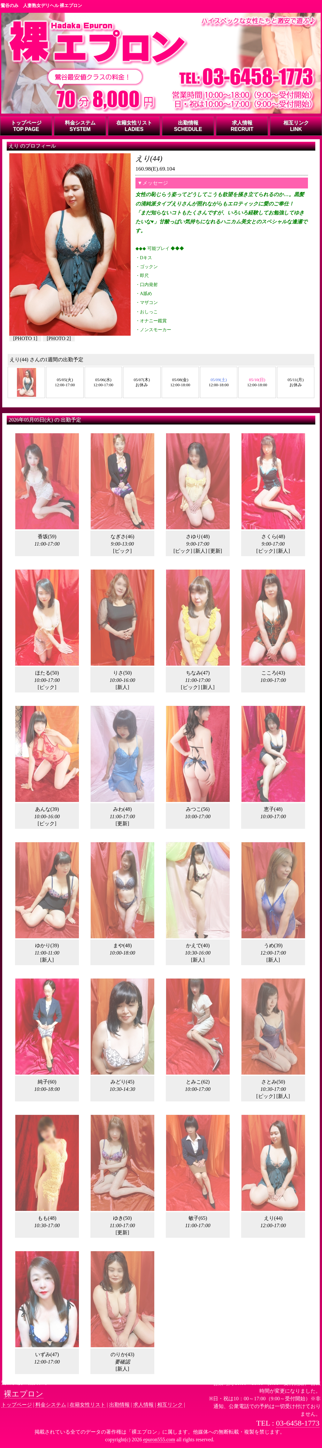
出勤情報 (119, 1404)
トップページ (16, 1404)
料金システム (50, 1404)
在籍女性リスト (87, 1404)
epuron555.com (159, 1439)
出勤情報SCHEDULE (188, 126)
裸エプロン (23, 1394)
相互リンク (170, 1404)
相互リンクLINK (296, 126)
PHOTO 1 (25, 338)
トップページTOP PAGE (26, 126)
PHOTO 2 (58, 338)
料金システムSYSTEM (80, 126)
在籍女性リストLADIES (134, 126)
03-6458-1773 (297, 1423)
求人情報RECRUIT (242, 126)
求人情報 (143, 1404)
